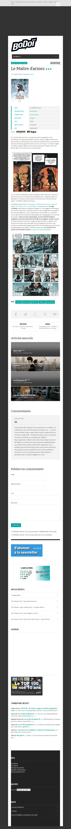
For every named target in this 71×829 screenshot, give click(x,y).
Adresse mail (16, 484)
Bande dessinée (16, 63)
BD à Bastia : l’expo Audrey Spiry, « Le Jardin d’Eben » (28, 610)
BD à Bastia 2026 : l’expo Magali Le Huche (25, 616)
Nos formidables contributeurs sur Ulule (24, 818)
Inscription (14, 766)
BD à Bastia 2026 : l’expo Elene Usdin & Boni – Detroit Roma (31, 622)
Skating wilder (16, 598)
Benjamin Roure (28, 74)
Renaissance (50, 302)
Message (14, 503)
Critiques (24, 63)
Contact (14, 814)
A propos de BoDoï (18, 810)
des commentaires (18, 773)
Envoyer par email (55, 314)
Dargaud (32, 118)
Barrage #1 (20, 738)
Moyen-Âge (26, 302)
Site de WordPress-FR (18, 775)
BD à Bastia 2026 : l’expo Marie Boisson (24, 604)
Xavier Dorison (34, 114)
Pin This (45, 314)
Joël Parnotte (33, 111)
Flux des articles (17, 770)
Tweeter (26, 314)
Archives (13, 793)
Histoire (18, 302)
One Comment (55, 63)
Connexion (14, 768)
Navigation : (58, 4)
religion (41, 302)
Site (12, 493)
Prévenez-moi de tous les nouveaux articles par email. (32, 538)
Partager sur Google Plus (35, 314)
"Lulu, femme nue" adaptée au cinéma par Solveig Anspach (36, 733)
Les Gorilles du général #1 (26, 717)
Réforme (34, 302)
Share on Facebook (16, 314)
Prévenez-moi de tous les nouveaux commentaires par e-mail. (35, 534)
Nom (13, 475)
